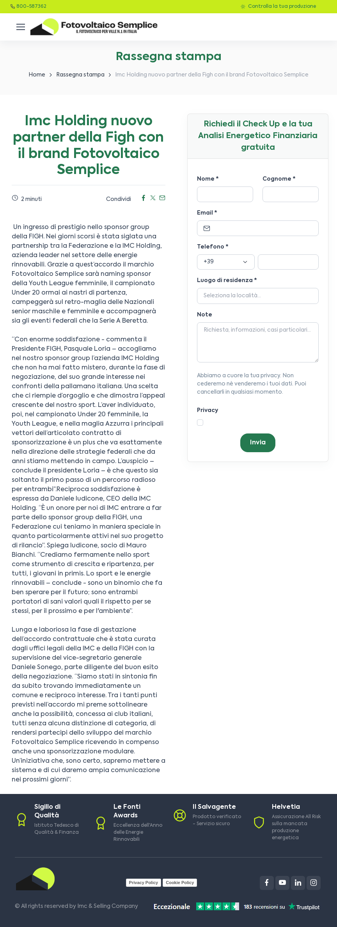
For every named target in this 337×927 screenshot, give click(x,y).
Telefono (213, 247)
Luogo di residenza (227, 280)
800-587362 (31, 6)
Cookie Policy (180, 882)
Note (204, 315)
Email (207, 213)
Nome (208, 179)
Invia (258, 443)
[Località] (257, 296)
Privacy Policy (143, 882)
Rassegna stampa (80, 75)
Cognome (279, 179)
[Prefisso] (226, 262)
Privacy (207, 410)
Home (36, 75)
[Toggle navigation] (20, 27)
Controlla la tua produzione (278, 6)
